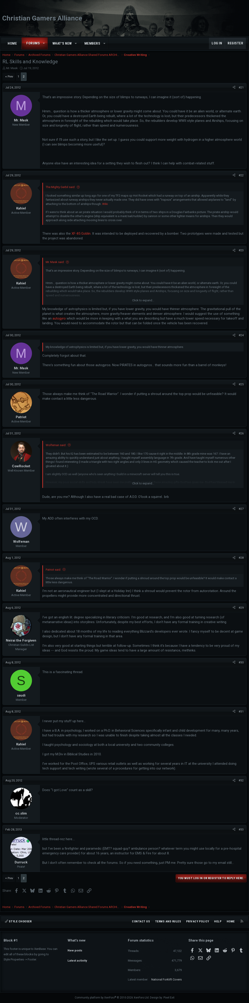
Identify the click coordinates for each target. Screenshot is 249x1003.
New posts (75, 948)
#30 (240, 667)
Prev (11, 81)
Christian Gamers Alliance (42, 18)
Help (218, 921)
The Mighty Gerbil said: (61, 191)
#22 (240, 180)
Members (92, 43)
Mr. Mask (13, 72)
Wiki (106, 208)
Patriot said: (54, 574)
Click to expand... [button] (143, 304)
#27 (240, 513)
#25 (240, 388)
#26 (240, 438)
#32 (240, 785)
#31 (240, 716)
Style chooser (18, 921)
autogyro (60, 323)
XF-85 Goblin (82, 238)
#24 (240, 339)
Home (12, 43)
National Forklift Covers (166, 979)
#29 (240, 612)
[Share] (233, 92)
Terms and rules (168, 921)
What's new (62, 43)
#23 (240, 254)
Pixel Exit (168, 997)
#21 (240, 92)
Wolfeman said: (57, 449)
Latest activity (77, 956)
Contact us (141, 921)
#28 (240, 562)
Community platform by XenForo (112, 997)
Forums (33, 43)
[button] (44, 43)
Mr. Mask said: (56, 266)
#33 (240, 834)
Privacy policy (197, 921)
